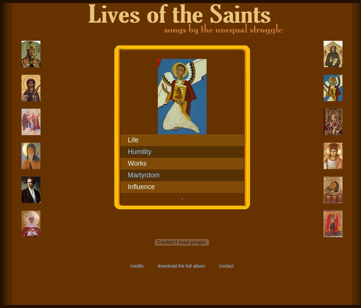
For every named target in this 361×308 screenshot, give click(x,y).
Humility (140, 152)
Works (137, 163)
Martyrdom (144, 175)
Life (133, 140)
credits (136, 266)
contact (226, 266)
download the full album (181, 266)
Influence (141, 187)
